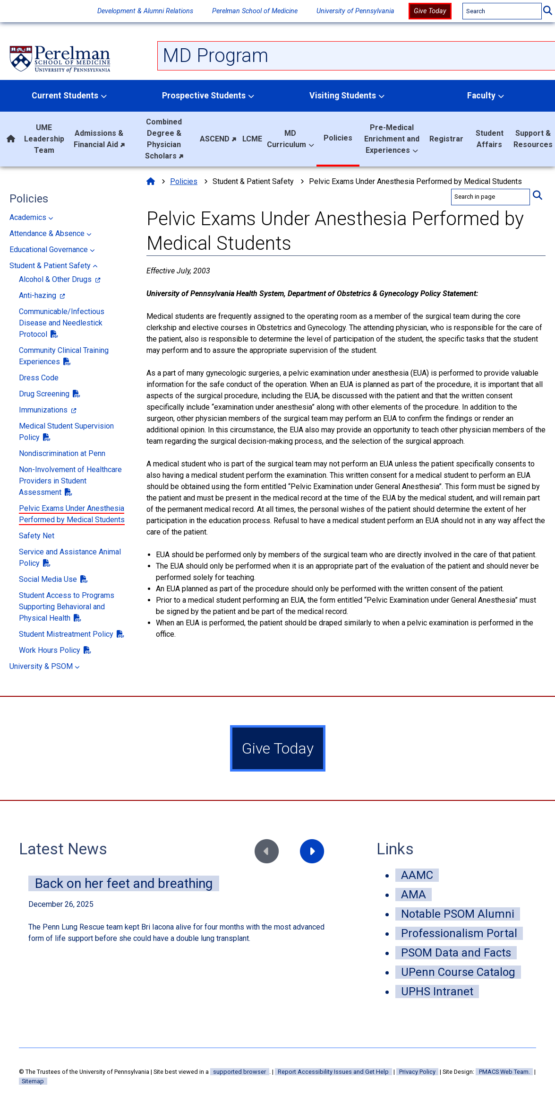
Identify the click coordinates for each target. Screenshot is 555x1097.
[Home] (150, 181)
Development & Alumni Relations (145, 11)
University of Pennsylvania (355, 11)
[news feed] (179, 915)
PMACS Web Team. (504, 1071)
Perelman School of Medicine (255, 11)
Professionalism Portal (459, 933)
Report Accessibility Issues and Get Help (333, 1071)
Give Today (430, 11)
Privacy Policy (417, 1071)
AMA (413, 894)
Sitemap (33, 1081)
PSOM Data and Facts (456, 952)
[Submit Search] (548, 11)
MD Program (215, 55)
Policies (28, 199)
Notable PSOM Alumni (457, 914)
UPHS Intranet (437, 991)
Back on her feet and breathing (124, 883)
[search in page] (490, 197)
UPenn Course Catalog (458, 972)
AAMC (417, 875)
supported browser (239, 1071)
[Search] (501, 11)
